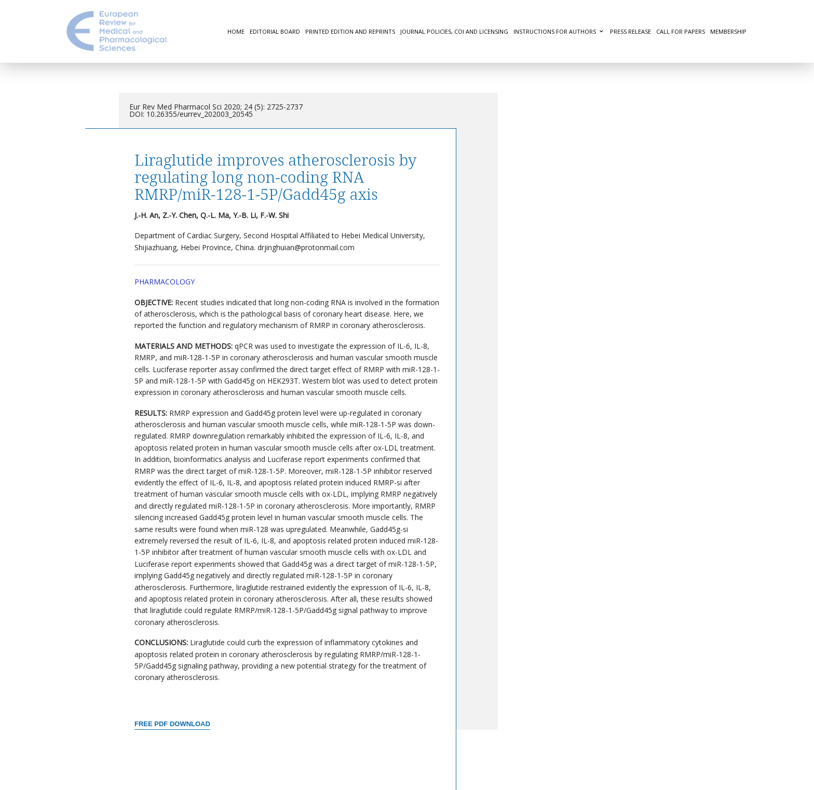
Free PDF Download (172, 724)
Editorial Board (275, 31)
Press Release (630, 31)
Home (236, 31)
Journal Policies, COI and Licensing (454, 31)
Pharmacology (164, 282)
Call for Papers (680, 31)
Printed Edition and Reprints (350, 31)
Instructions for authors (554, 31)
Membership (728, 31)
